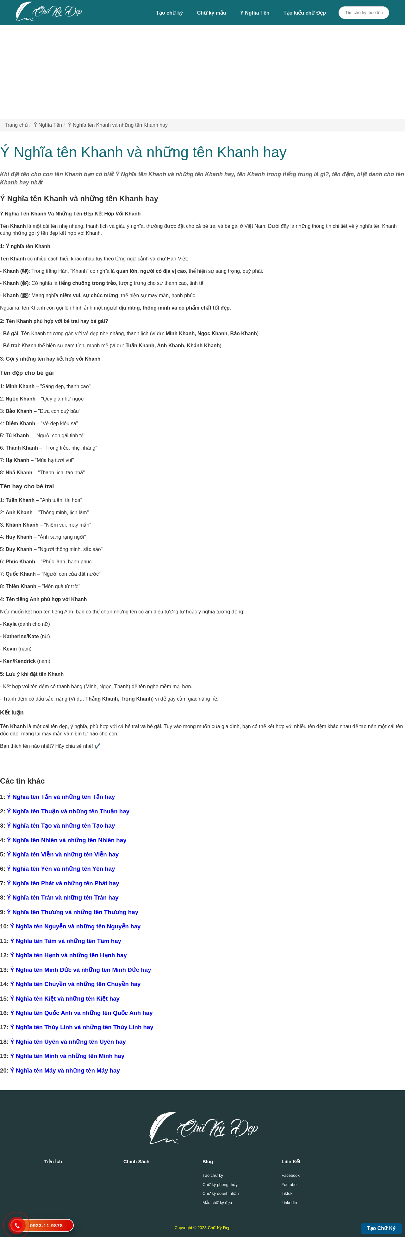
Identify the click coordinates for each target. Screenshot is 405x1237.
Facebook (291, 1175)
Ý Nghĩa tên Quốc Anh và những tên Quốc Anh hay (81, 1012)
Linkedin (289, 1202)
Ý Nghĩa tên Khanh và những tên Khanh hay (118, 125)
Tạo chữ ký (169, 13)
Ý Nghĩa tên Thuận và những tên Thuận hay (68, 811)
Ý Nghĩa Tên (254, 13)
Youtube (289, 1184)
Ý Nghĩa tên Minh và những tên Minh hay (67, 1056)
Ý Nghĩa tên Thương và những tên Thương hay (72, 912)
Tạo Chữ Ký (381, 1228)
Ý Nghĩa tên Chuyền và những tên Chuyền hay (75, 984)
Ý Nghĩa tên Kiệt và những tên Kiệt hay (65, 998)
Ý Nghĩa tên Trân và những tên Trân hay (63, 897)
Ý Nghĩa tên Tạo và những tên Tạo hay (61, 825)
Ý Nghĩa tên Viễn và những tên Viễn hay (63, 854)
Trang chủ (16, 125)
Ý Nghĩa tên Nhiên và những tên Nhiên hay (67, 840)
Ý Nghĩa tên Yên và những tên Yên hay (61, 868)
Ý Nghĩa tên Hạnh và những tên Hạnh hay (68, 955)
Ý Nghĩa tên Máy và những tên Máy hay (65, 1070)
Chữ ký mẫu (211, 13)
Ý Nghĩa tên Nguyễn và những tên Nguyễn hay (75, 926)
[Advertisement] (190, 69)
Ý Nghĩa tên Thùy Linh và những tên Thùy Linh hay (81, 1027)
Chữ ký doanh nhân (220, 1193)
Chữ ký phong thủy (220, 1184)
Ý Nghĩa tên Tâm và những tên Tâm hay (65, 941)
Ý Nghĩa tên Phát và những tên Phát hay (63, 883)
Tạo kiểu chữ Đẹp (305, 13)
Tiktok (287, 1193)
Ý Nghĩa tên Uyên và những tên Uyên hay (68, 1041)
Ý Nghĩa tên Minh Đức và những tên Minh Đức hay (80, 969)
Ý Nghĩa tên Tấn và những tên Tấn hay (61, 796)
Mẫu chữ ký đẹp (217, 1202)
